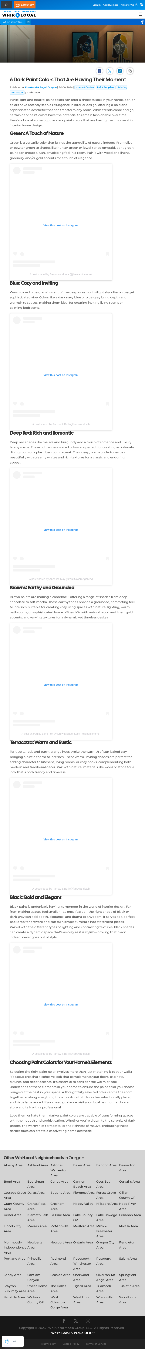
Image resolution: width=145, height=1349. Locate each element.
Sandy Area (13, 1275)
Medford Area (84, 1226)
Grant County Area (14, 1206)
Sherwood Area (81, 1277)
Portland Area (14, 1258)
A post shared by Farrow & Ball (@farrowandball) (61, 424)
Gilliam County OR (127, 1195)
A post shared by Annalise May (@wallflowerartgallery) (61, 579)
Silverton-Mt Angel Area (105, 1277)
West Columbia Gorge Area (59, 1302)
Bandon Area (106, 1165)
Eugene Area (60, 1192)
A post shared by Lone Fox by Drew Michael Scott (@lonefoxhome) (61, 733)
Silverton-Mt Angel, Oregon (40, 87)
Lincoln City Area (12, 1228)
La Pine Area (60, 1215)
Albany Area (13, 1165)
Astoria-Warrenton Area (58, 1170)
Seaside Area (60, 1275)
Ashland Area (37, 1165)
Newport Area (61, 1242)
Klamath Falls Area (37, 1217)
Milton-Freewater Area (104, 1231)
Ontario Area (83, 1242)
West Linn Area (81, 1299)
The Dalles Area (58, 1288)
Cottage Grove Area (15, 1195)
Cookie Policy (70, 1343)
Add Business (110, 4)
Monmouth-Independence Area (15, 1247)
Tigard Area (82, 1286)
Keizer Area (13, 1215)
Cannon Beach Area (82, 1184)
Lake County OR (83, 1217)
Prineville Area (34, 1261)
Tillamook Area (103, 1288)
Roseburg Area (103, 1261)
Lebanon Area (130, 1215)
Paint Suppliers (105, 87)
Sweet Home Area (37, 1288)
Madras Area (37, 1226)
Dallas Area (36, 1192)
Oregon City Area (105, 1245)
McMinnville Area (59, 1228)
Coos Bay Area (103, 1184)
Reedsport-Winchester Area (82, 1263)
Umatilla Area (14, 1297)
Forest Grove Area (106, 1195)
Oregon (76, 1157)
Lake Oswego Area (106, 1217)
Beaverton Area (127, 1167)
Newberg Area (34, 1245)
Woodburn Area (127, 1299)
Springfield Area (127, 1277)
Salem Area (128, 1258)
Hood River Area (127, 1206)
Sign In (97, 4)
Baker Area (82, 1165)
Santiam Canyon (33, 1277)
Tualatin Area (129, 1286)
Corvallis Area (129, 1181)
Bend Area (12, 1181)
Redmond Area (58, 1261)
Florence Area (84, 1192)
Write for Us (127, 4)
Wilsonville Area (104, 1299)
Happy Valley (83, 1204)
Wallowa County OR (35, 1299)
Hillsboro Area (107, 1204)
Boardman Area (35, 1184)
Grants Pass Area (36, 1206)
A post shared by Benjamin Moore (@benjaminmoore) (61, 274)
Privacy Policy (47, 1343)
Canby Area (59, 1181)
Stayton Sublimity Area (15, 1288)
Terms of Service (96, 1343)
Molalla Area (128, 1226)
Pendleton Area (127, 1245)
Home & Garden (85, 87)
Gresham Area (57, 1206)
